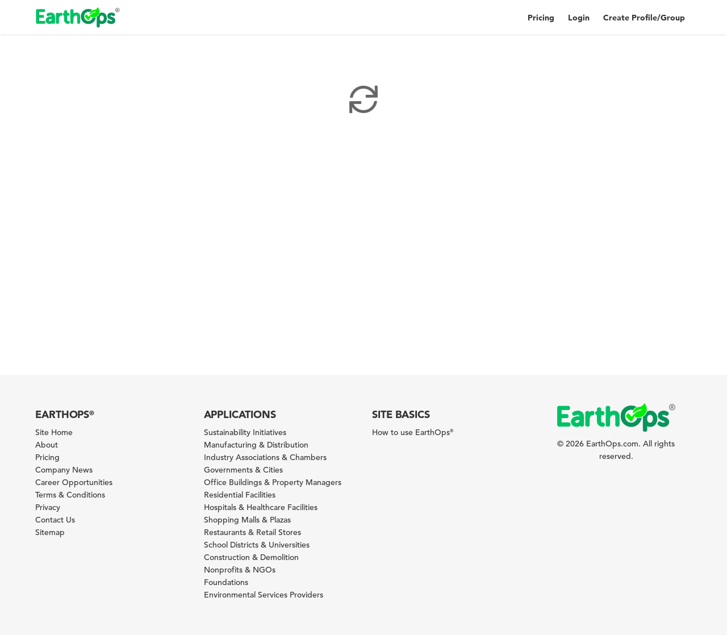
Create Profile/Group (644, 17)
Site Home (54, 432)
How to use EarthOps (412, 432)
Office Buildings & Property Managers (272, 482)
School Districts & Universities (257, 545)
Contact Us (55, 520)
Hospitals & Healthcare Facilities (260, 507)
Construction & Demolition (251, 557)
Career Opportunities (73, 482)
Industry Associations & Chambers (265, 457)
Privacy (47, 507)
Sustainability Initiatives (245, 432)
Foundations (226, 582)
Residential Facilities (239, 495)
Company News (64, 470)
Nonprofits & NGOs (239, 570)
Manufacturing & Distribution (256, 445)
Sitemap (50, 532)
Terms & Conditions (70, 495)
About (46, 445)
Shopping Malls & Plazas (247, 520)
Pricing (541, 17)
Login (579, 17)
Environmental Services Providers (263, 595)
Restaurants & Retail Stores (252, 532)
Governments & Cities (243, 470)
